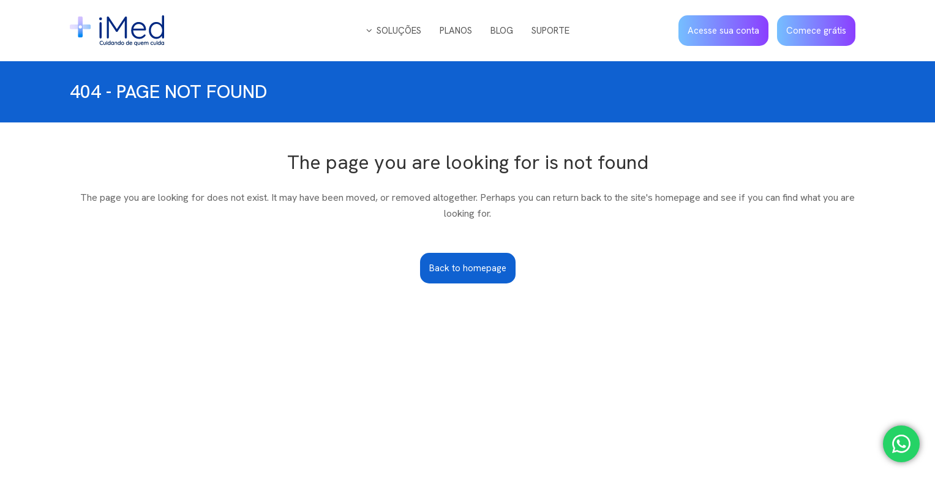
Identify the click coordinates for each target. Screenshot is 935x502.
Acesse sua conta (723, 30)
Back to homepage (467, 268)
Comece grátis (816, 30)
